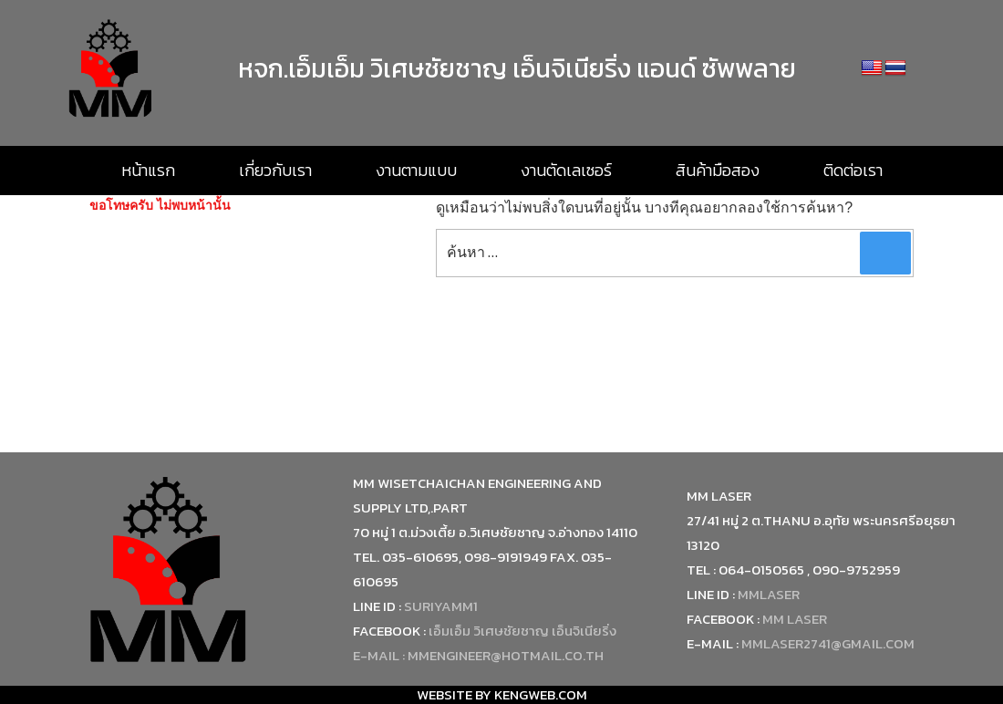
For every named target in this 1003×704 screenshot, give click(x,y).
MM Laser (794, 618)
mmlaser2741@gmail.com (828, 643)
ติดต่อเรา (853, 170)
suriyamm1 (441, 605)
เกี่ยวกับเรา (275, 170)
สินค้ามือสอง (718, 170)
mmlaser (769, 594)
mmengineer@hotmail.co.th (506, 655)
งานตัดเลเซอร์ (566, 170)
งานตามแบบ (416, 170)
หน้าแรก (148, 170)
